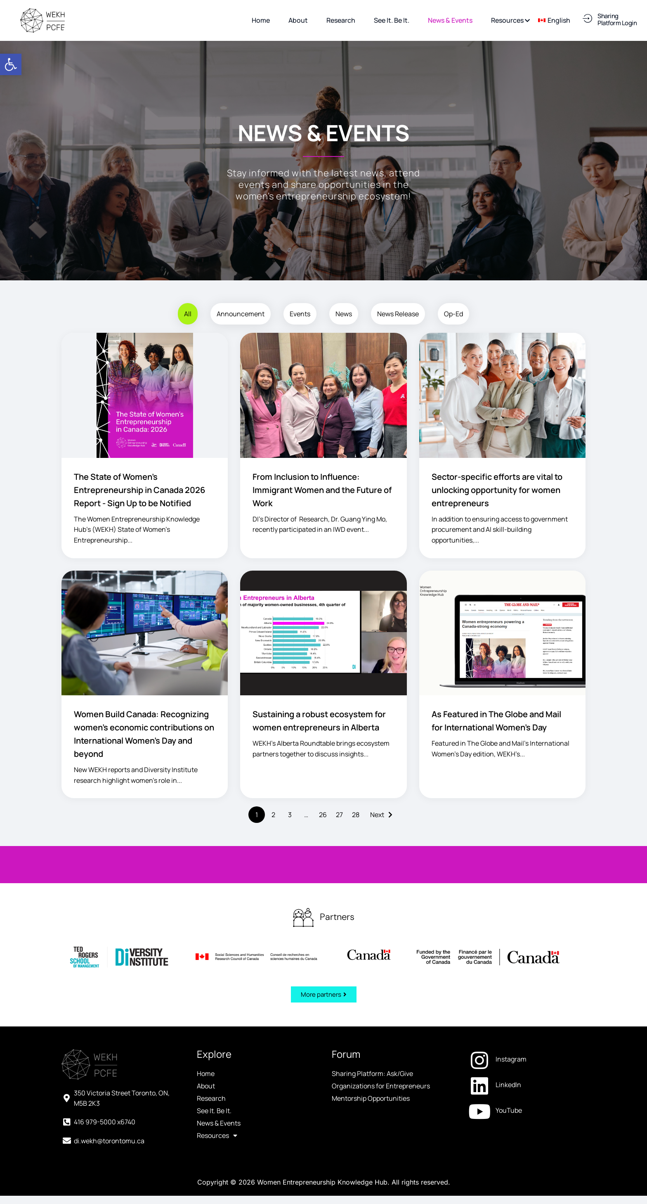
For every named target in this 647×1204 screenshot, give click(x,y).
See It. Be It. (214, 1110)
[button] (10, 64)
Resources (217, 1135)
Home (206, 1073)
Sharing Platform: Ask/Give (372, 1073)
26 (323, 814)
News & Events (219, 1123)
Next (377, 814)
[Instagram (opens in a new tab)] (526, 1059)
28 (355, 814)
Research (211, 1098)
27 (339, 814)
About (206, 1085)
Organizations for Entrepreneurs (381, 1085)
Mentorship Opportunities (371, 1098)
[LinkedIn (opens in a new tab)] (526, 1085)
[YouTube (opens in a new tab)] (526, 1110)
